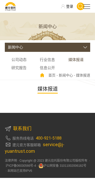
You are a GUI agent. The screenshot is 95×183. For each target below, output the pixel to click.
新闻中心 (66, 75)
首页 (51, 75)
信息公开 (47, 68)
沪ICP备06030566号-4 (20, 165)
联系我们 (18, 128)
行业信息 (47, 60)
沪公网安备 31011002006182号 (62, 165)
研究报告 (19, 68)
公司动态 (19, 60)
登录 (69, 6)
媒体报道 (76, 60)
